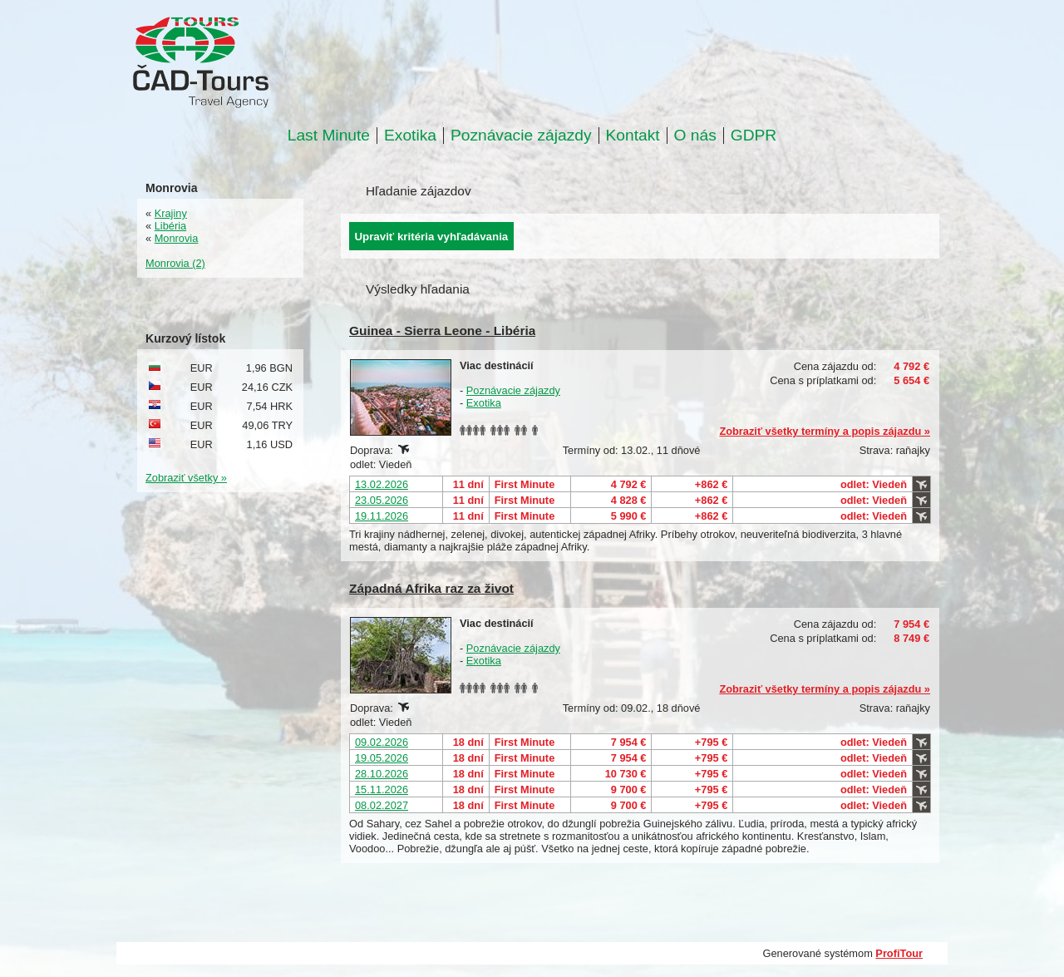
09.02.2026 (381, 742)
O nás (695, 135)
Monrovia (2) (175, 263)
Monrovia (177, 238)
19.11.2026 (381, 516)
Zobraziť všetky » (186, 477)
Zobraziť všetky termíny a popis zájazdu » (824, 431)
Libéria (170, 226)
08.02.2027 (381, 805)
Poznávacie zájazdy (521, 135)
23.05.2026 (381, 500)
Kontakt (633, 135)
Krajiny (171, 213)
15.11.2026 (381, 789)
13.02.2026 (381, 484)
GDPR (753, 135)
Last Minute (329, 135)
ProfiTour (899, 953)
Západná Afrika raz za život (431, 588)
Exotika (410, 135)
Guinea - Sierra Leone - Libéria (442, 330)
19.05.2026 (381, 758)
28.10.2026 (381, 773)
